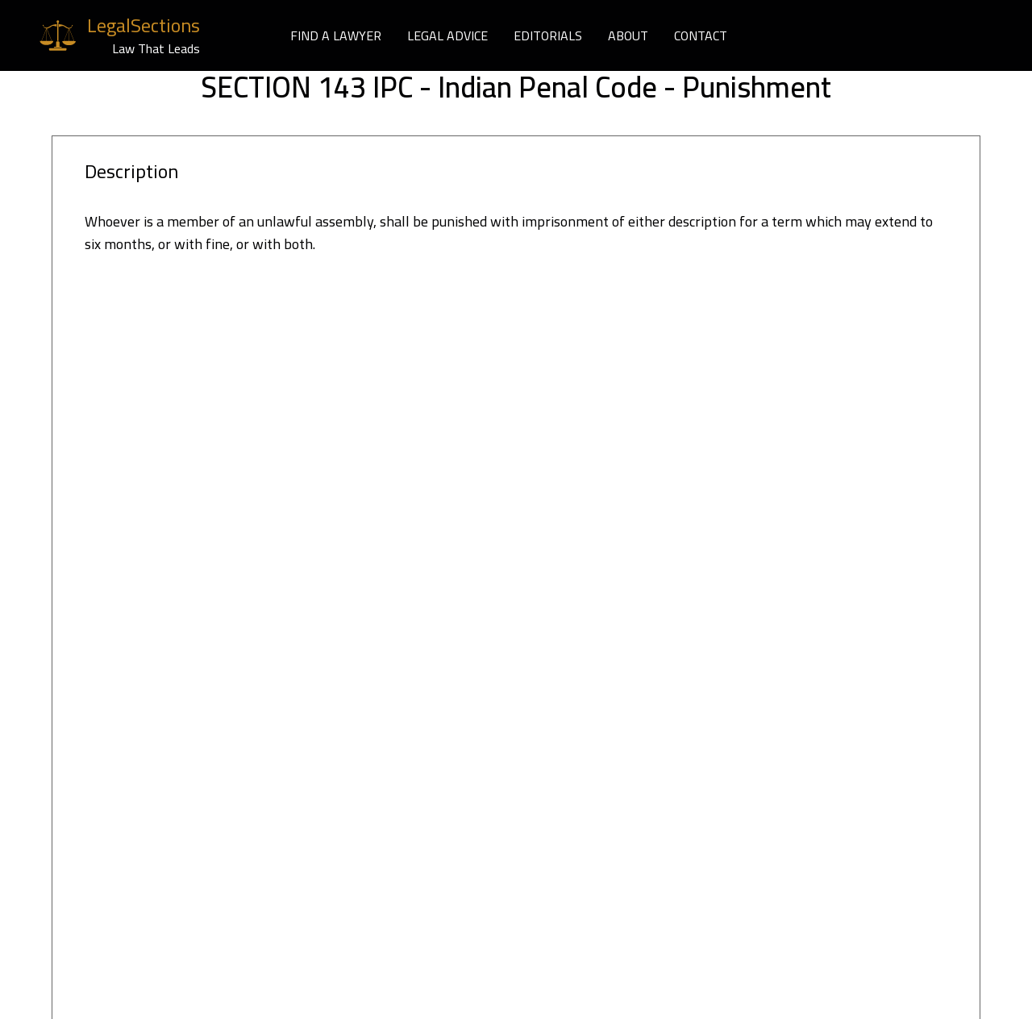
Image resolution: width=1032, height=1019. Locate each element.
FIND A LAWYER (335, 35)
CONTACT (700, 35)
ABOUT (628, 35)
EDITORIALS (548, 35)
